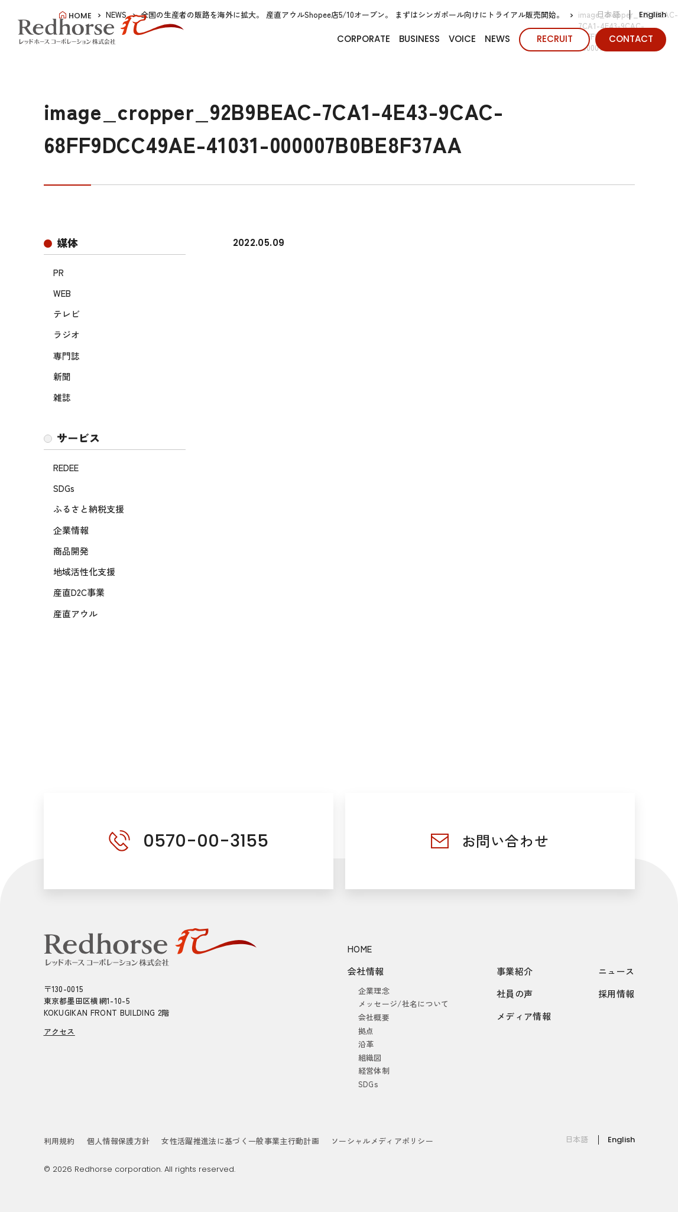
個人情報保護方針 (118, 1140)
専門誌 (66, 355)
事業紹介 (515, 971)
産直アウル (75, 613)
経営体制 (374, 1070)
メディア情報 (524, 1016)
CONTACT (631, 39)
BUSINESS (419, 39)
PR (58, 272)
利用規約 (59, 1140)
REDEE (66, 467)
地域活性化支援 (84, 571)
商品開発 (71, 551)
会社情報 (366, 971)
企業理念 (374, 990)
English (652, 14)
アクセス (59, 1031)
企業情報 (71, 530)
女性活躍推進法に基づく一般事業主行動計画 (240, 1140)
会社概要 (374, 1017)
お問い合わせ (505, 840)
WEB (62, 293)
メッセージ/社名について (403, 1003)
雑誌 (62, 397)
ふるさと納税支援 (88, 509)
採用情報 (616, 993)
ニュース (616, 971)
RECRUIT (555, 39)
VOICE (462, 39)
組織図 (370, 1057)
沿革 (366, 1043)
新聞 (62, 376)
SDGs (63, 488)
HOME (360, 948)
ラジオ (66, 334)
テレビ (66, 313)
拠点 (366, 1030)
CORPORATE (363, 39)
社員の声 (515, 993)
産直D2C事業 (79, 592)
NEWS (497, 39)
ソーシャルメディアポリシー (382, 1140)
